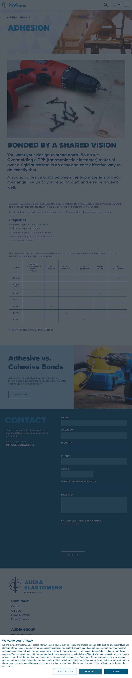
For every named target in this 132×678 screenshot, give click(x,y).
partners (17, 645)
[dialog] (66, 656)
